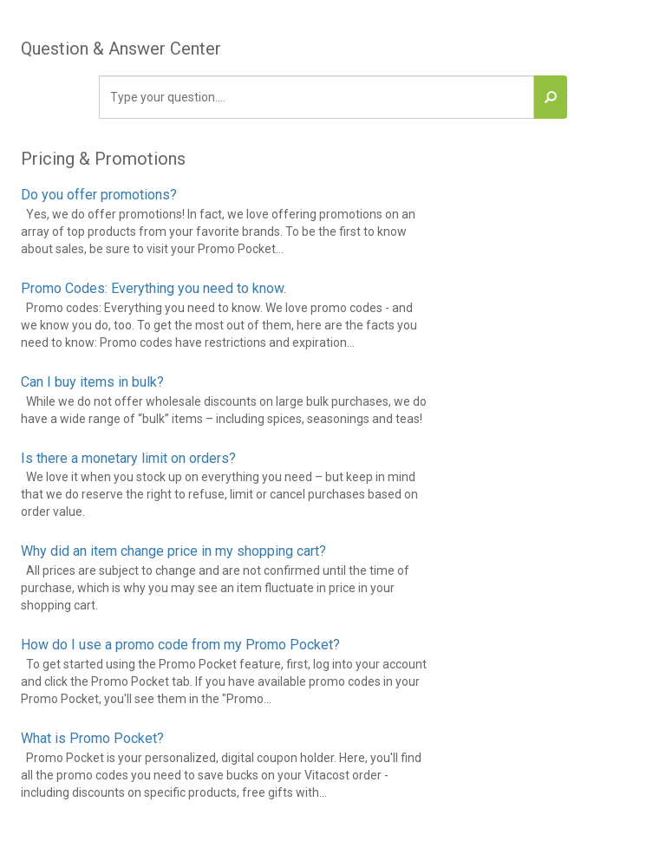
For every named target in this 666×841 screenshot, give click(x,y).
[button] (550, 97)
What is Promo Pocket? (92, 738)
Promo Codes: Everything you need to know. (153, 288)
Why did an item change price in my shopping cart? (173, 551)
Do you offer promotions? (99, 194)
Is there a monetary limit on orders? (128, 458)
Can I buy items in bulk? (92, 382)
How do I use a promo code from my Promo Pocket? (180, 644)
